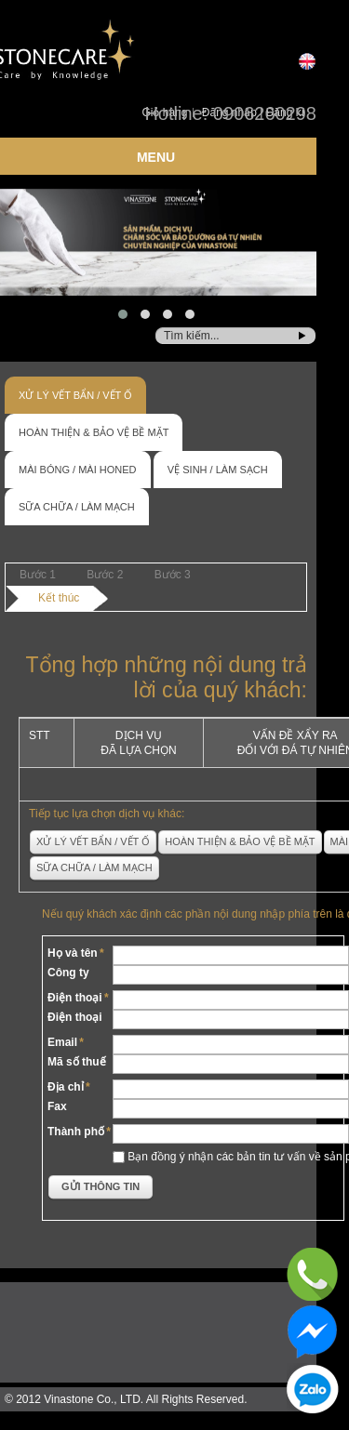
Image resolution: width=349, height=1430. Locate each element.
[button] (123, 314)
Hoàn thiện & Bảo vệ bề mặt (93, 432)
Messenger (313, 1331)
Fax (57, 1106)
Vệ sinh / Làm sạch (218, 469)
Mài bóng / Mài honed (78, 469)
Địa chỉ (65, 1086)
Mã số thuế (76, 1061)
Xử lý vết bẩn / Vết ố (75, 395)
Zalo (313, 1389)
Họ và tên (72, 953)
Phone (313, 1274)
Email (62, 1042)
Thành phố (75, 1131)
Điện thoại (74, 997)
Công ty (68, 972)
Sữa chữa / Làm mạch (77, 506)
